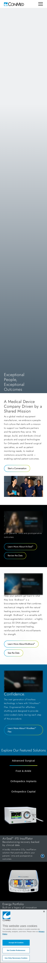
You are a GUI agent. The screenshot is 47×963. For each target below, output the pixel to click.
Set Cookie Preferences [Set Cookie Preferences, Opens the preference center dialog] (16, 950)
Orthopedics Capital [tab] (23, 791)
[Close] (44, 911)
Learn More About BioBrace (21, 644)
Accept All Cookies (16, 943)
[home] (14, 4)
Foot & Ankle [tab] (23, 771)
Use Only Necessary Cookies (16, 958)
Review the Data (15, 555)
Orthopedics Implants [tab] (23, 781)
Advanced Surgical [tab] (23, 760)
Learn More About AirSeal (20, 546)
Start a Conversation (17, 468)
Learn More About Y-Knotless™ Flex (22, 730)
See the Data (13, 653)
